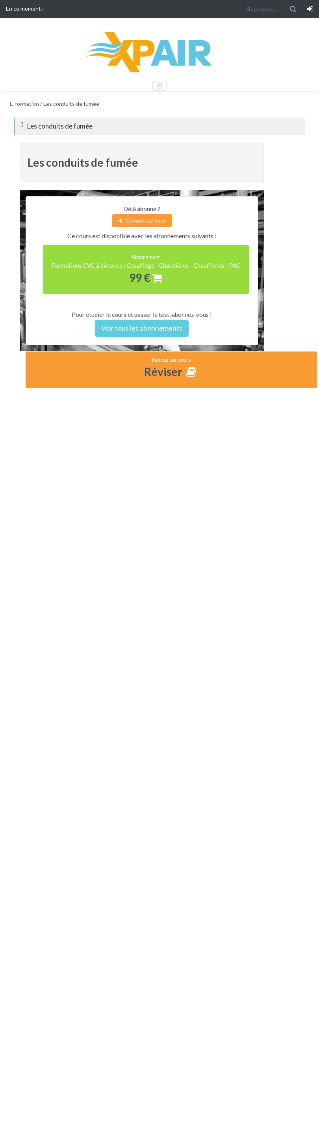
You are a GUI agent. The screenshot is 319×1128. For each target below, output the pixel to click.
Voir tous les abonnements (141, 328)
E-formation (24, 103)
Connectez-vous (142, 220)
